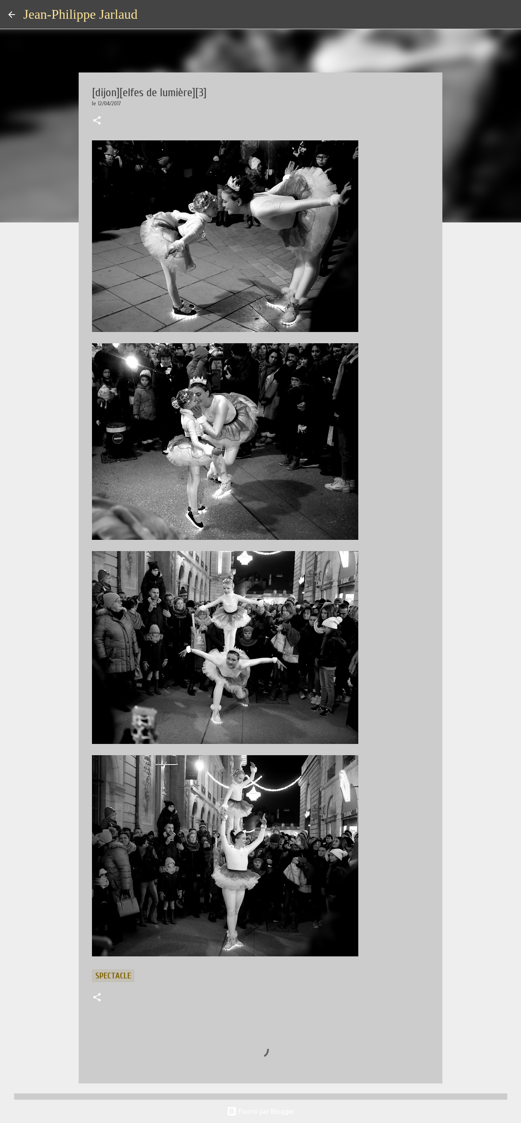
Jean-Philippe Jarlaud (80, 14)
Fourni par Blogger (260, 1111)
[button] (97, 121)
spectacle (113, 976)
